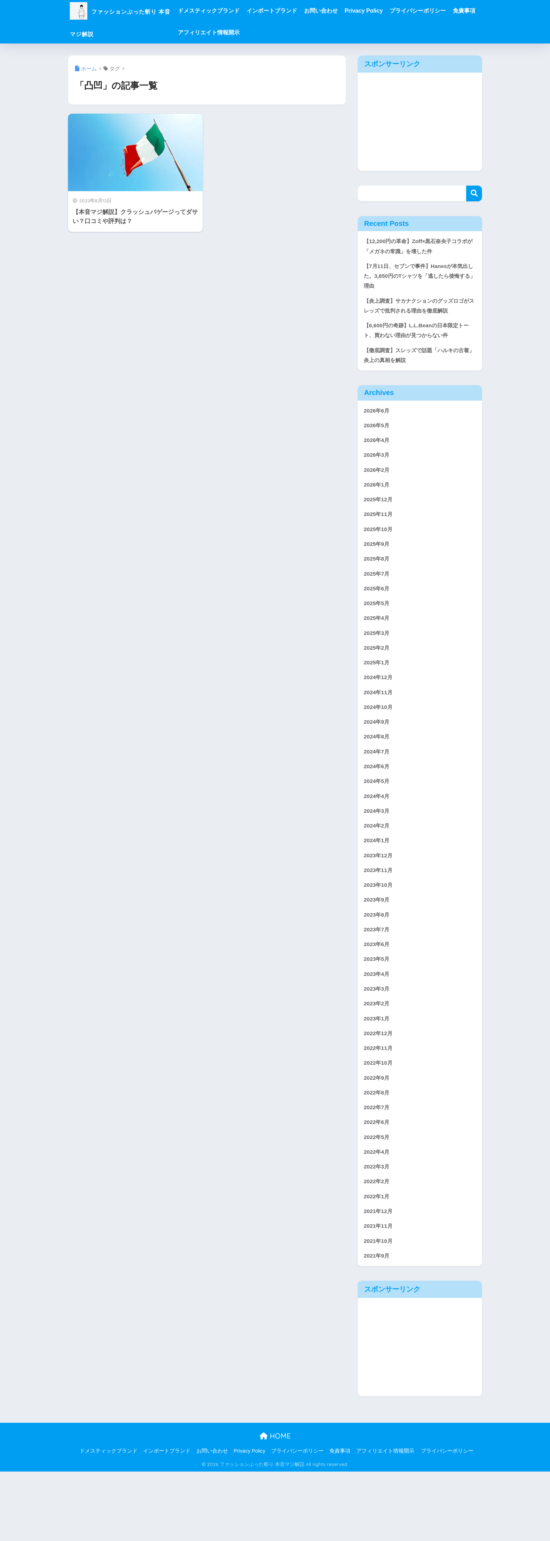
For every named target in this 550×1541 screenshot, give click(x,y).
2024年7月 (378, 791)
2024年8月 (378, 776)
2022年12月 (379, 1089)
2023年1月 (378, 1074)
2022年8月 (378, 1152)
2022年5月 (378, 1199)
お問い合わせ (347, 11)
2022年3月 (378, 1230)
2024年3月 (378, 854)
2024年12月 (379, 713)
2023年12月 (379, 901)
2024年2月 (378, 870)
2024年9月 (378, 760)
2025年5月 (378, 634)
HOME (275, 1505)
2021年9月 (378, 1324)
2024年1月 (378, 886)
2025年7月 (378, 603)
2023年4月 (378, 1027)
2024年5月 (378, 823)
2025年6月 (378, 619)
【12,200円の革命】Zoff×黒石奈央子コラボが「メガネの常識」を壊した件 (419, 247)
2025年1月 (378, 697)
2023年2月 (378, 1058)
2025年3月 (378, 666)
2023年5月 (378, 1011)
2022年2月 (378, 1246)
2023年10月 (379, 933)
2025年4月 (378, 650)
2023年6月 (378, 995)
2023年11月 (379, 917)
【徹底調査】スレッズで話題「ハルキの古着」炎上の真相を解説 (417, 374)
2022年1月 (378, 1262)
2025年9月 (378, 572)
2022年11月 (379, 1105)
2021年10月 (379, 1309)
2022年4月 (378, 1215)
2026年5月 (378, 446)
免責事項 (215, 32)
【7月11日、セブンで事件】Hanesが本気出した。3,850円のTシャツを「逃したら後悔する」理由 (419, 279)
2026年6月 (378, 431)
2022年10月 (379, 1121)
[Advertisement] (420, 122)
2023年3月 (378, 1042)
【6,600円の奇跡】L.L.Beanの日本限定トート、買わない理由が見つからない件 (419, 348)
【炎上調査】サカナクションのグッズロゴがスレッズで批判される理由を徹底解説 (417, 316)
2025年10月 (379, 556)
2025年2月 (378, 681)
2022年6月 (378, 1183)
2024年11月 (379, 729)
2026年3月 (378, 478)
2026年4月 (378, 462)
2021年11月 (379, 1293)
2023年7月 (378, 980)
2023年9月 (378, 948)
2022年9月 (378, 1136)
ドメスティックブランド (235, 11)
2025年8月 (378, 587)
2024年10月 (379, 744)
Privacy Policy (390, 11)
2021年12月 (379, 1277)
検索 (474, 193)
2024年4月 (378, 838)
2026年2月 (378, 493)
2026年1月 (378, 509)
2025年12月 (379, 525)
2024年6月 (378, 807)
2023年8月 (378, 964)
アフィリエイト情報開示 (265, 32)
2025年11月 (379, 540)
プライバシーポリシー (444, 11)
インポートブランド (298, 11)
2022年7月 (378, 1168)
